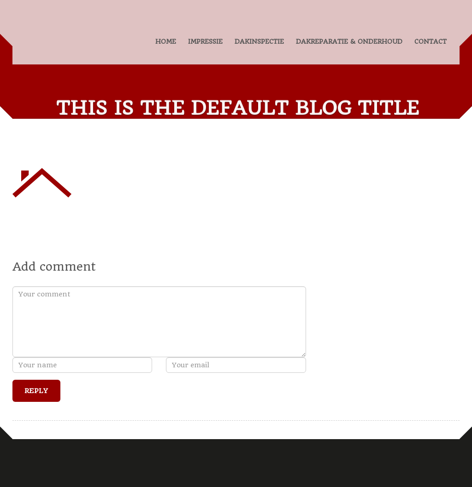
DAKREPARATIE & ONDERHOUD (349, 41)
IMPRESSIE (205, 41)
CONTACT (430, 41)
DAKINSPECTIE (259, 41)
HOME (165, 41)
